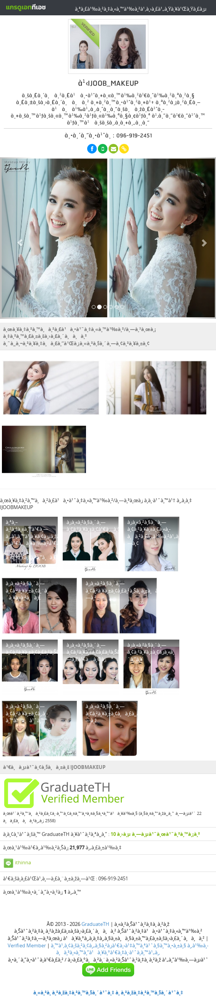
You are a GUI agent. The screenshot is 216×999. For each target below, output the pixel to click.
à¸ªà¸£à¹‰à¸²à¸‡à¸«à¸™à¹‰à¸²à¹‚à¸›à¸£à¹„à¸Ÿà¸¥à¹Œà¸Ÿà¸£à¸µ (140, 8)
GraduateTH (95, 924)
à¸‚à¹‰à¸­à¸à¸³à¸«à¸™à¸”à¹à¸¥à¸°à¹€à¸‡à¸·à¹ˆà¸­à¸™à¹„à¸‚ (132, 949)
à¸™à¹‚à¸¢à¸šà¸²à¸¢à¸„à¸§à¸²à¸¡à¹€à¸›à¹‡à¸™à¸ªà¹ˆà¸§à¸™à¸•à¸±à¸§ (118, 945)
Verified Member (27, 945)
